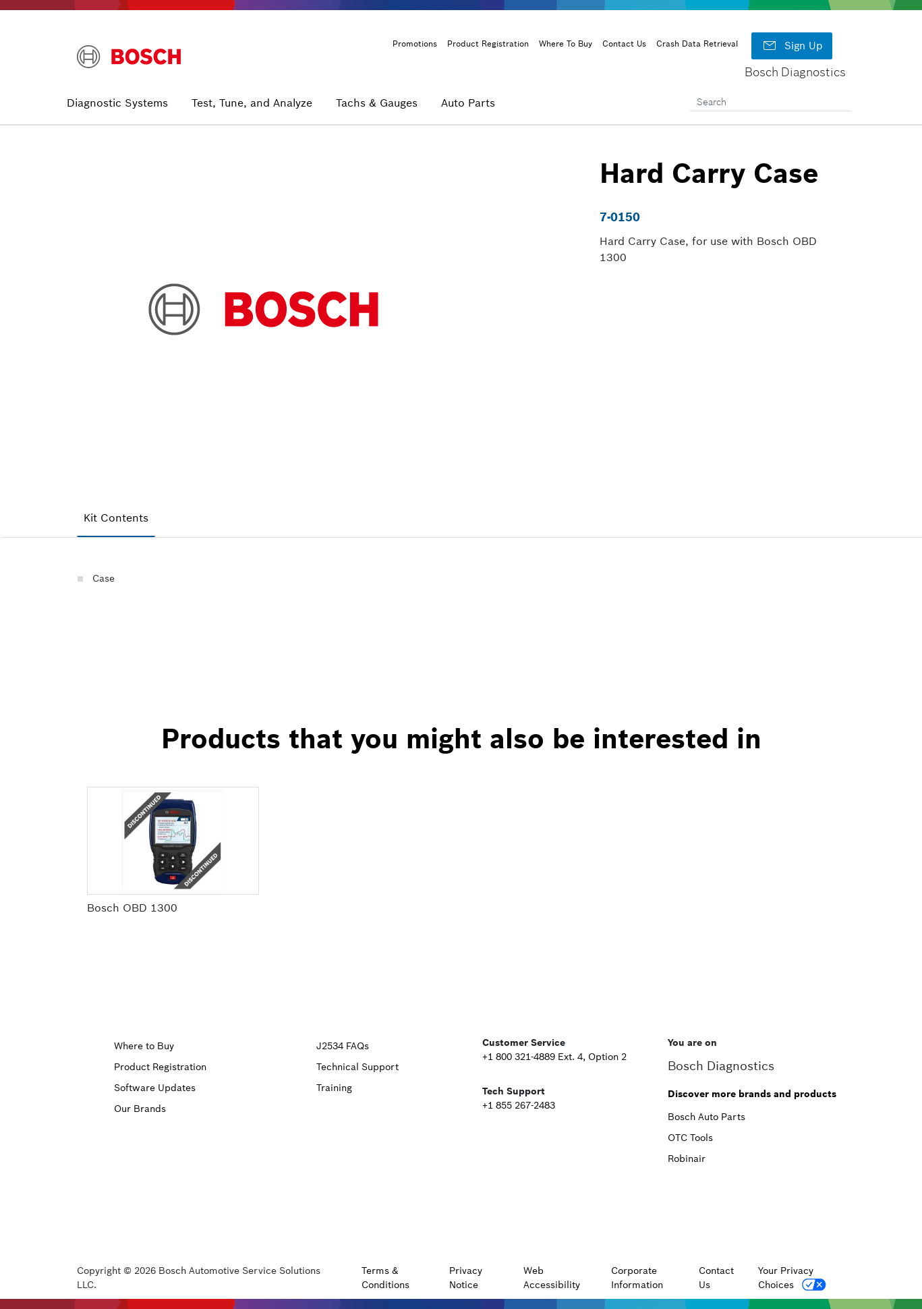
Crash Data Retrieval (697, 43)
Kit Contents (116, 517)
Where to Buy (144, 1046)
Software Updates (155, 1088)
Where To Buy (565, 43)
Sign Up (791, 46)
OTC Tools (690, 1138)
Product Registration (488, 43)
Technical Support (357, 1067)
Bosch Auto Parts (706, 1117)
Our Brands (140, 1109)
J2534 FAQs (342, 1046)
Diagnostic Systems (117, 102)
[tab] (116, 518)
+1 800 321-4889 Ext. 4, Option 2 (554, 1057)
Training (334, 1088)
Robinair (686, 1158)
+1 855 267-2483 (518, 1105)
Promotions (415, 43)
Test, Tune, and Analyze (252, 102)
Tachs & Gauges (376, 102)
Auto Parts (468, 102)
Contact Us (624, 43)
